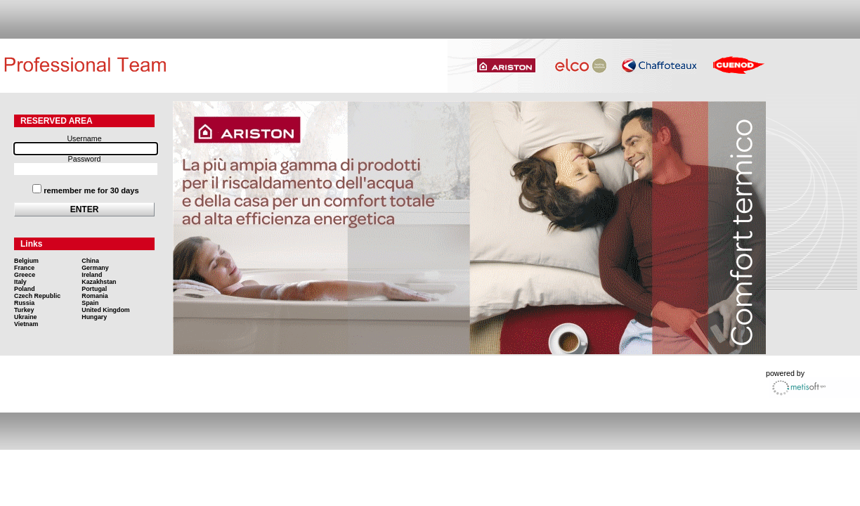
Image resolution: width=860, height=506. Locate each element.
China (90, 260)
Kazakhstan (99, 281)
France (24, 267)
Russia (24, 302)
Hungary (94, 316)
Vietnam (26, 323)
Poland (24, 288)
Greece (24, 274)
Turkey (24, 309)
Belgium (26, 260)
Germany (95, 267)
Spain (90, 302)
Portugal (94, 288)
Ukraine (25, 316)
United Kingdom (106, 309)
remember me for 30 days (91, 190)
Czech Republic (37, 295)
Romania (94, 295)
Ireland (92, 274)
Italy (20, 281)
